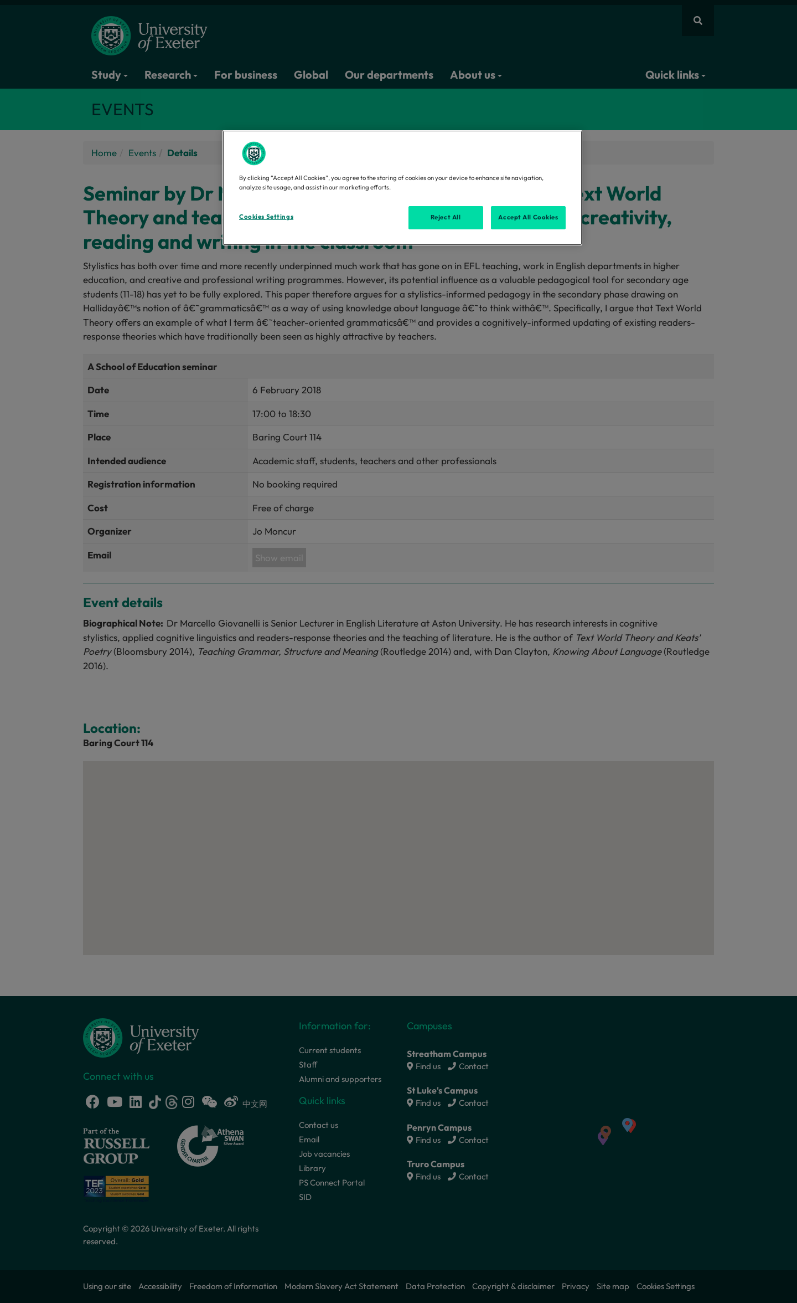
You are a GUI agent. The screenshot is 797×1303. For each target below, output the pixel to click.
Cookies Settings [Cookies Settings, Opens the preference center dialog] (266, 216)
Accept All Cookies (528, 217)
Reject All (446, 217)
